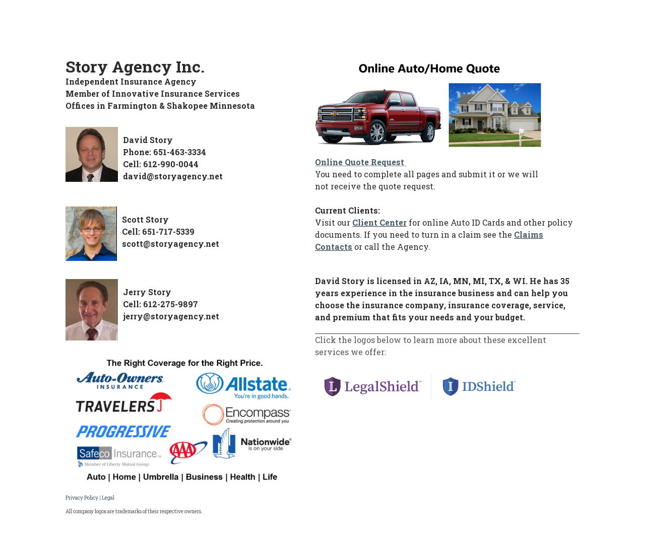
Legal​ (108, 498)
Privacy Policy (82, 498)
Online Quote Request (359, 162)
